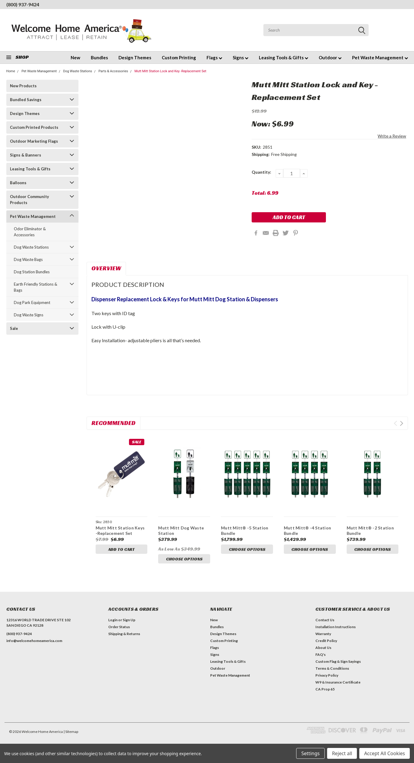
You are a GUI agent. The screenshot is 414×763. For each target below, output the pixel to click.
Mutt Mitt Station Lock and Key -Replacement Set (170, 71)
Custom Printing (179, 57)
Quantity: (261, 172)
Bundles (99, 57)
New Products (23, 85)
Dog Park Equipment (32, 302)
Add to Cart (121, 549)
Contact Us (324, 621)
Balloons (18, 182)
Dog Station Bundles (32, 271)
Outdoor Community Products (29, 199)
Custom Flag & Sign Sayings (338, 663)
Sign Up (129, 621)
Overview (106, 268)
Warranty (323, 635)
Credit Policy (326, 642)
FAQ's (320, 656)
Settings (310, 753)
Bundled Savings (25, 99)
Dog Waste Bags (28, 259)
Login (113, 621)
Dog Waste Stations (77, 71)
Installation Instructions (335, 628)
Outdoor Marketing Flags (34, 141)
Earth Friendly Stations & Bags (35, 287)
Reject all (342, 753)
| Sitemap (70, 733)
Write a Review (392, 135)
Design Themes (134, 57)
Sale (14, 328)
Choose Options (184, 559)
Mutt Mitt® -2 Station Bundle (370, 530)
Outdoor (330, 57)
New (75, 57)
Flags (214, 57)
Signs (240, 57)
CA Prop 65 (325, 691)
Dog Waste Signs (28, 314)
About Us (323, 649)
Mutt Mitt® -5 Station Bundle (244, 530)
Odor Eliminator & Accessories (30, 231)
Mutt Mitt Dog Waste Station (181, 530)
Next (401, 423)
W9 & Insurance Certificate (337, 684)
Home (10, 71)
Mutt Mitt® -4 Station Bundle (307, 530)
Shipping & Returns (124, 635)
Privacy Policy (326, 677)
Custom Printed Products (34, 127)
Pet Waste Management (380, 57)
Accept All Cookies (384, 753)
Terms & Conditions (332, 670)
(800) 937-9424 (22, 4)
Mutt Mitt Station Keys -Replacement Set (120, 530)
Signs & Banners (25, 155)
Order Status (119, 628)
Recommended (113, 423)
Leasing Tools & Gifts (283, 57)
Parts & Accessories (113, 71)
